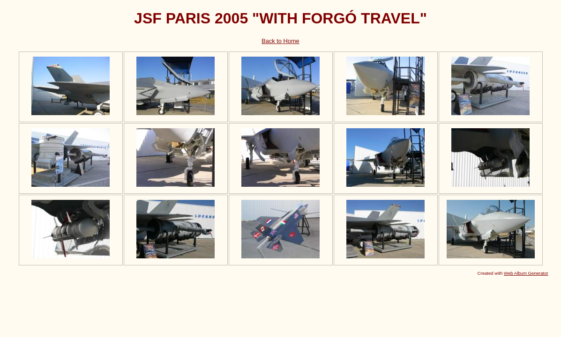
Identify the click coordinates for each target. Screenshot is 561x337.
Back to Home (280, 40)
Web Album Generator (526, 273)
